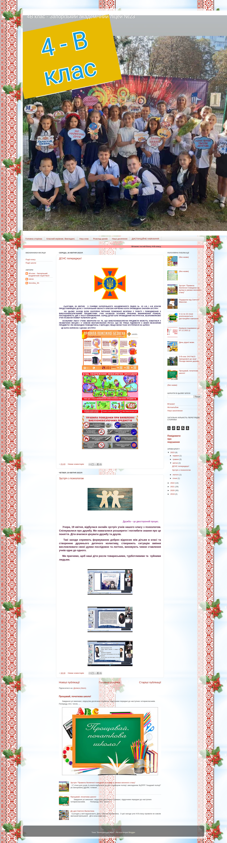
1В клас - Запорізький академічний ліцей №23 (38, 274)
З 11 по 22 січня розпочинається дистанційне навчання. (189, 316)
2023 (172, 452)
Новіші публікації (69, 682)
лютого (176, 475)
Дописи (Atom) (79, 688)
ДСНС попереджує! (70, 258)
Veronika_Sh (33, 283)
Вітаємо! (171, 404)
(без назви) (184, 257)
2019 (172, 494)
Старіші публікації (150, 682)
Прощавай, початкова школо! (75, 696)
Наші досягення (119, 239)
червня (176, 456)
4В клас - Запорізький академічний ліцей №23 (81, 16)
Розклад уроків (100, 239)
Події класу (30, 259)
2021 (172, 487)
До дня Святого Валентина (82, 811)
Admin (31, 279)
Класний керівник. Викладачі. (61, 239)
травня (176, 459)
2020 (172, 490)
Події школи (31, 263)
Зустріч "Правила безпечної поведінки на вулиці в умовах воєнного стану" (102, 783)
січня (175, 478)
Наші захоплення (175, 411)
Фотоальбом (172, 407)
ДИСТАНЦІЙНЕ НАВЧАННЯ (145, 239)
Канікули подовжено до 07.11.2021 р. (189, 329)
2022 (172, 483)
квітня (175, 463)
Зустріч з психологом (71, 478)
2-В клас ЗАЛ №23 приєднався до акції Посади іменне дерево (189, 358)
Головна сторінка (33, 239)
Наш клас (84, 239)
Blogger (132, 832)
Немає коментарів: (76, 464)
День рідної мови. (187, 342)
